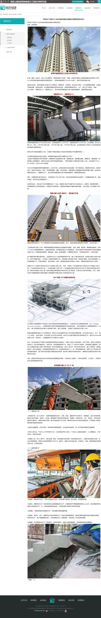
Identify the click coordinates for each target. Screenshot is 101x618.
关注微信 (90, 2)
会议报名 (69, 8)
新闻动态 (9, 29)
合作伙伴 (87, 8)
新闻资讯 (78, 8)
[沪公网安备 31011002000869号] (55, 610)
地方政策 (9, 40)
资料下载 (9, 52)
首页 (1, 14)
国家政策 (9, 37)
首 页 (44, 8)
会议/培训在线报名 (78, 1)
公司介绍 (52, 8)
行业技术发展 (10, 47)
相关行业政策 (12, 14)
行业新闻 (19, 14)
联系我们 (96, 8)
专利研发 (60, 8)
